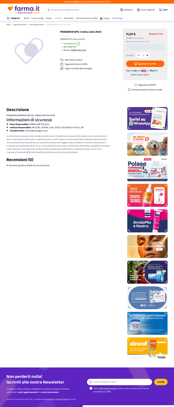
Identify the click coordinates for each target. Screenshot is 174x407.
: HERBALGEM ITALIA (78, 50)
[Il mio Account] (146, 9)
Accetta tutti (151, 379)
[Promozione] (147, 118)
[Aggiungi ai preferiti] (145, 84)
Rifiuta (151, 396)
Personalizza (151, 387)
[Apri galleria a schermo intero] (29, 51)
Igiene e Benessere (20, 25)
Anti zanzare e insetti (37, 25)
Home (8, 25)
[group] (65, 36)
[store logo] (23, 10)
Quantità (130, 55)
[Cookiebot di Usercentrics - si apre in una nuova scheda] (17, 402)
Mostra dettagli (42, 402)
